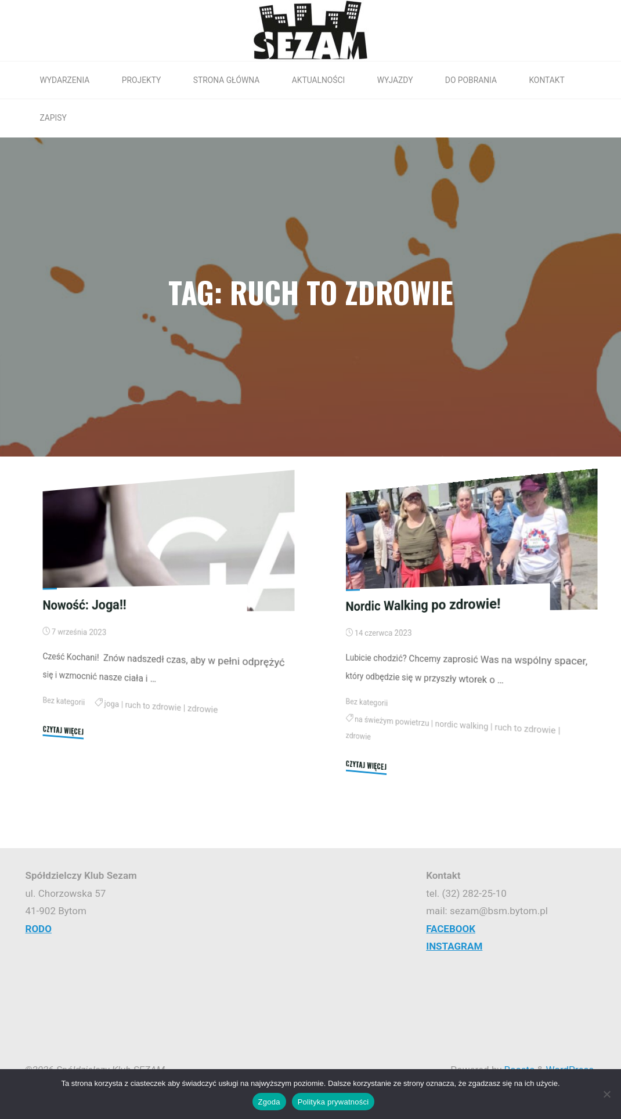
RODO (39, 929)
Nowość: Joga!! (85, 604)
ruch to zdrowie (154, 706)
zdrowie (204, 708)
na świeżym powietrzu (392, 721)
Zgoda (269, 1102)
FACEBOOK (450, 929)
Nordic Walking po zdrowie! (424, 604)
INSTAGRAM (454, 946)
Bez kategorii (64, 701)
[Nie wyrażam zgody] (606, 1094)
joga (112, 703)
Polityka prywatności (333, 1102)
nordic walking (463, 724)
